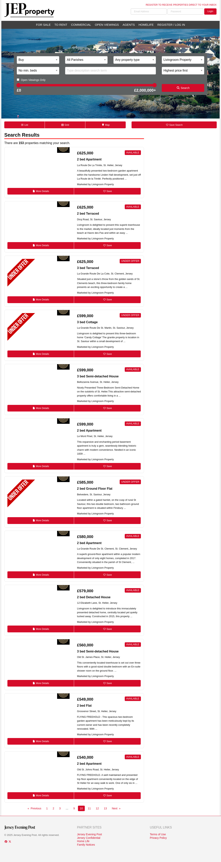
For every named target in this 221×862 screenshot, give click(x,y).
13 (105, 808)
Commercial (81, 24)
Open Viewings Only (33, 79)
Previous (36, 808)
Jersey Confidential (88, 837)
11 (89, 808)
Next (115, 808)
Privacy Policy (158, 837)
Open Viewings (107, 24)
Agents (129, 24)
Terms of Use (158, 834)
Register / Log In (171, 24)
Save (107, 191)
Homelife (146, 24)
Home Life (83, 841)
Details (40, 191)
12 (97, 808)
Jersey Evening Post (89, 834)
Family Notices (86, 844)
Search (183, 87)
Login (210, 11)
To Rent (60, 24)
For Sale (43, 24)
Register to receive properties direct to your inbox (181, 5)
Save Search (174, 125)
